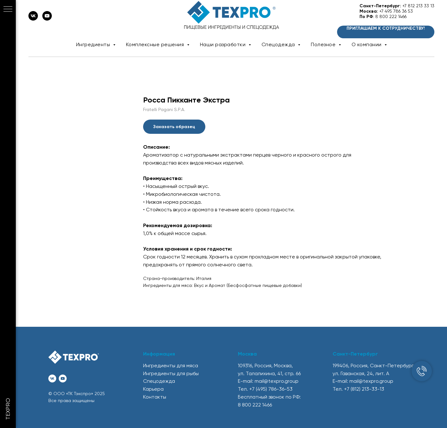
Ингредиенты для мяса (170, 366)
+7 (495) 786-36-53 (271, 389)
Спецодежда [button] (279, 44)
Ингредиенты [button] (94, 44)
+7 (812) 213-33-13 (364, 389)
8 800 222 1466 (391, 16)
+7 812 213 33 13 (418, 5)
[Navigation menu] (7, 9)
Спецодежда (159, 381)
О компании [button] (367, 44)
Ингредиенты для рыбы (171, 373)
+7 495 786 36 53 (396, 11)
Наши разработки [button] (223, 44)
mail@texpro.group (277, 381)
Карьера (153, 389)
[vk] (33, 19)
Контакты (154, 397)
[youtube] (47, 19)
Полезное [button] (324, 44)
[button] (385, 32)
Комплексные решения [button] (155, 44)
